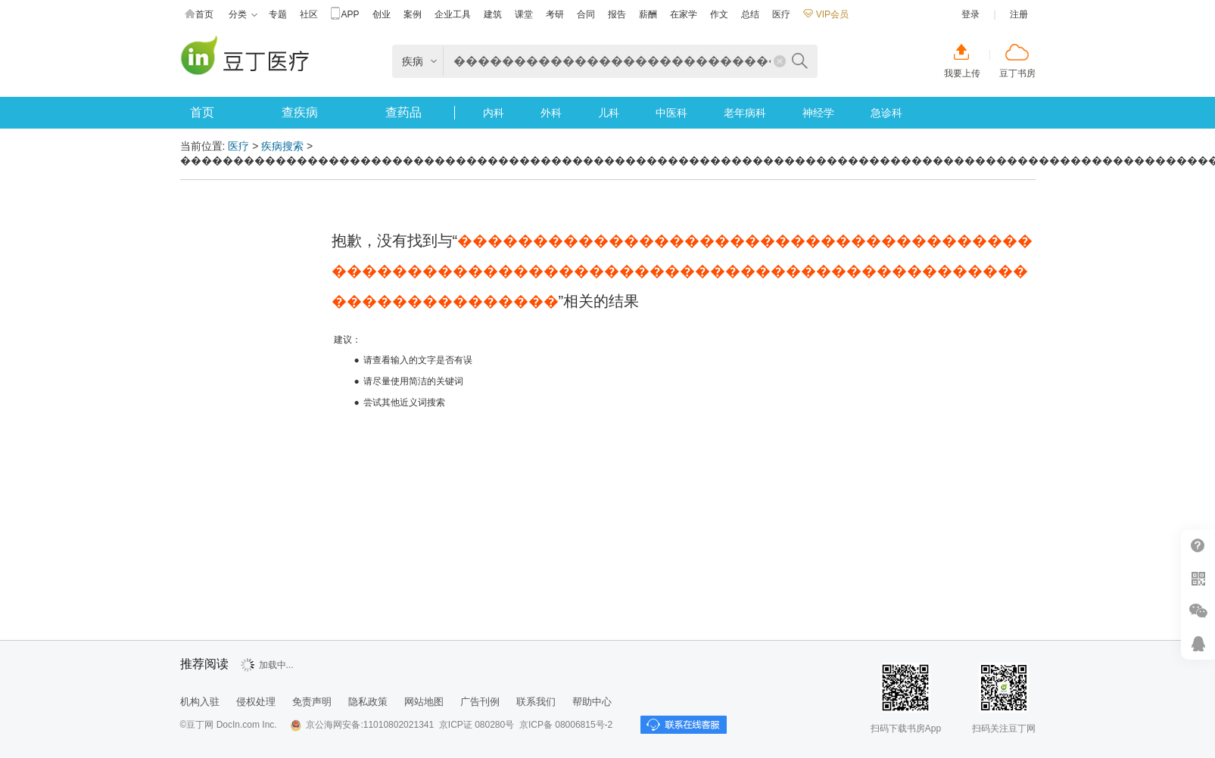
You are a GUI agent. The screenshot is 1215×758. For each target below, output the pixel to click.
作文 (719, 14)
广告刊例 (480, 701)
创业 (381, 14)
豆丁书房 (1017, 73)
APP (345, 15)
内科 (493, 113)
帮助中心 (1198, 546)
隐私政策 (368, 701)
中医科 (671, 113)
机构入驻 (200, 701)
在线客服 (1198, 643)
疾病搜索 (282, 146)
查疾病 (300, 112)
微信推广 (1198, 611)
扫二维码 (1198, 578)
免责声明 (312, 701)
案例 (412, 14)
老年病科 (745, 113)
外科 (551, 113)
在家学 (683, 14)
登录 (970, 14)
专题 (278, 14)
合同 (586, 14)
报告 (617, 14)
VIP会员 (826, 14)
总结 (750, 14)
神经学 (818, 113)
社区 (309, 14)
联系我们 (536, 701)
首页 (199, 15)
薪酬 (648, 14)
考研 (555, 14)
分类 (243, 15)
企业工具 (453, 14)
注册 (1019, 14)
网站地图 (424, 701)
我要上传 (962, 73)
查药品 (403, 112)
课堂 (524, 14)
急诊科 (886, 113)
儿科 (608, 113)
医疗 (781, 14)
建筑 (493, 14)
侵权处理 (256, 701)
